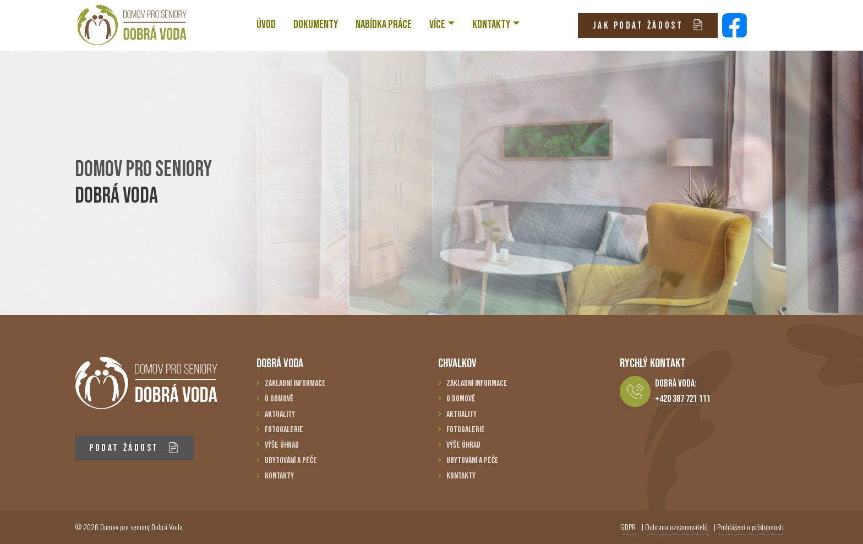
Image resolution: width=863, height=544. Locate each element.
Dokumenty (315, 24)
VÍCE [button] (437, 24)
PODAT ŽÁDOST (134, 448)
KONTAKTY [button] (491, 24)
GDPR (628, 526)
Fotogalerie (284, 430)
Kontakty (279, 476)
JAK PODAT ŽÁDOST (648, 25)
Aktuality (280, 414)
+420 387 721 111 (683, 399)
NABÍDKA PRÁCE (384, 24)
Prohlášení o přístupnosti (750, 526)
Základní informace (295, 383)
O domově (279, 399)
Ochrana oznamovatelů (676, 526)
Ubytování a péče (291, 460)
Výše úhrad (282, 445)
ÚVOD (266, 24)
